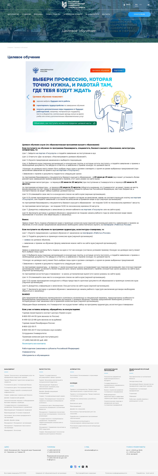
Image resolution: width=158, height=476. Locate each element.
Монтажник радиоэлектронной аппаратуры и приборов (85, 426)
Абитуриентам (13, 14)
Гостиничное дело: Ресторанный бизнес (18, 387)
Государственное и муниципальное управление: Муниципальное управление (18, 406)
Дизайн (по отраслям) (77, 409)
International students (73, 14)
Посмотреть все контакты (34, 344)
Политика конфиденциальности (116, 473)
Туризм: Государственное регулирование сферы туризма (50, 376)
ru (136, 4)
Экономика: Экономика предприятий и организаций (17, 416)
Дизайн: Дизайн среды (11, 420)
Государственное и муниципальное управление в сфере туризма (114, 385)
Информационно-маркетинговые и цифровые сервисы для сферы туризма (114, 396)
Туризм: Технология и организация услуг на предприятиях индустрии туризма (19, 376)
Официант (132, 396)
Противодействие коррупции (86, 473)
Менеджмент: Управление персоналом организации (17, 426)
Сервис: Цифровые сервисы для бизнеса (18, 395)
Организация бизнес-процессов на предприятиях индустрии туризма (141, 385)
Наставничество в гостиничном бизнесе (140, 377)
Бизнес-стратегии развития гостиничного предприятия (113, 390)
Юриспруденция (75, 406)
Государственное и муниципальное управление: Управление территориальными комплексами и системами (51, 421)
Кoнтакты (106, 14)
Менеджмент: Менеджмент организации (17, 423)
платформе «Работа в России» (117, 225)
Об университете (92, 14)
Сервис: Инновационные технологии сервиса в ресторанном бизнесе (51, 432)
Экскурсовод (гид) (135, 381)
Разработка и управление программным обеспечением (84, 417)
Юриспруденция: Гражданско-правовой (18, 410)
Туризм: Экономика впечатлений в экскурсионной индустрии (51, 381)
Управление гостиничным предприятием (138, 389)
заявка (27, 240)
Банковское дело (76, 403)
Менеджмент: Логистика (12, 430)
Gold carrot (150, 473)
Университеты (28, 352)
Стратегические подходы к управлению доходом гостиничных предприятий (113, 403)
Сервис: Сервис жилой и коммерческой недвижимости (18, 391)
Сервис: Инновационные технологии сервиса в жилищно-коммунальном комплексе (51, 400)
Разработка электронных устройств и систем (83, 399)
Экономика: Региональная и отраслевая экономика (84, 376)
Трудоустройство (53, 14)
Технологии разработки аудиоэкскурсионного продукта (112, 378)
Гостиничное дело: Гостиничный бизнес (18, 384)
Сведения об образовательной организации (51, 473)
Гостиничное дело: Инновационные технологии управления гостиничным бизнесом (52, 407)
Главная (10, 47)
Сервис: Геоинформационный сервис (52, 396)
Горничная (133, 393)
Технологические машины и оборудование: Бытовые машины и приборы (19, 401)
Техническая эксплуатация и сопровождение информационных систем (84, 422)
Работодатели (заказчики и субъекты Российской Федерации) (50, 348)
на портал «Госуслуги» (46, 153)
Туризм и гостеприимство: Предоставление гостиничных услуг (85, 395)
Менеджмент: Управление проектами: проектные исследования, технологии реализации (52, 414)
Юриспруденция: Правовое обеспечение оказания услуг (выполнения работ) (49, 386)
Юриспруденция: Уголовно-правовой (17, 412)
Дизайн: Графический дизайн (14, 397)
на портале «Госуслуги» (67, 170)
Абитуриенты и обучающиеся (35, 355)
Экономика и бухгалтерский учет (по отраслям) (83, 412)
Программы (38, 14)
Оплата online (139, 14)
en (140, 4)
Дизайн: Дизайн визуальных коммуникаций (48, 392)
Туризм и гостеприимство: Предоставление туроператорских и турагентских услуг (85, 390)
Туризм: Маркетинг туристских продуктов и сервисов (19, 381)
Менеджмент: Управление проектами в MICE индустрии (52, 428)
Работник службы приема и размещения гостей (138, 400)
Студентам (26, 14)
